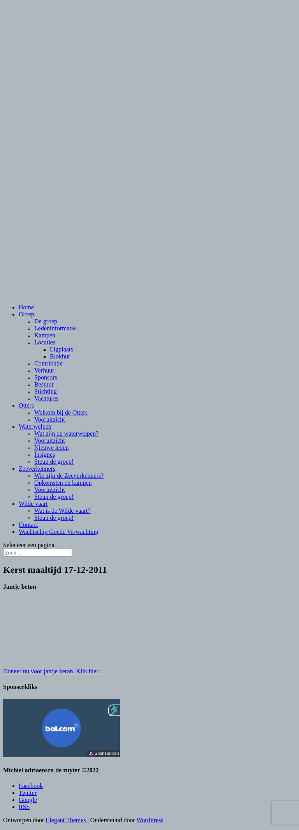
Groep (26, 314)
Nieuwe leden (51, 447)
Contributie (48, 363)
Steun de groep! (54, 461)
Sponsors (45, 377)
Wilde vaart (33, 503)
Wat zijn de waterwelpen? (66, 433)
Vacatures (46, 398)
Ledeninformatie (55, 328)
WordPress (150, 820)
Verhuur (44, 370)
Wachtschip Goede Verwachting (58, 531)
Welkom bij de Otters (61, 412)
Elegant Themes (66, 820)
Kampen (44, 335)
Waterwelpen (35, 426)
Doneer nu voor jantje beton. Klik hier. (52, 671)
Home (26, 307)
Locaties (44, 342)
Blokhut (60, 356)
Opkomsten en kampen (63, 482)
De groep (45, 321)
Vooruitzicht (49, 419)
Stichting (45, 391)
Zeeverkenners (37, 468)
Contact (28, 524)
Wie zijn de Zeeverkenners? (69, 475)
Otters (26, 405)
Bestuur (44, 384)
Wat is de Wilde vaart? (62, 510)
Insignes (44, 454)
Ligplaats (61, 349)
